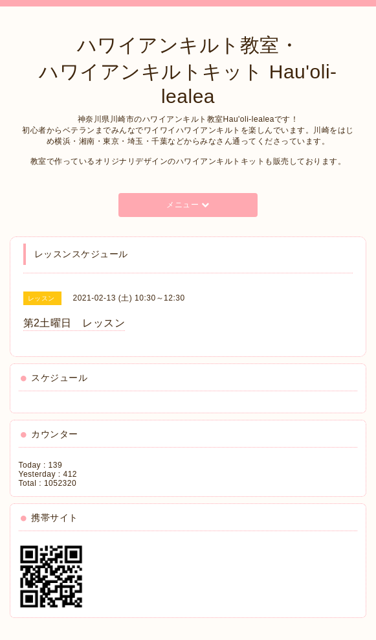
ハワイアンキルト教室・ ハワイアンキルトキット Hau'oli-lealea (188, 70)
